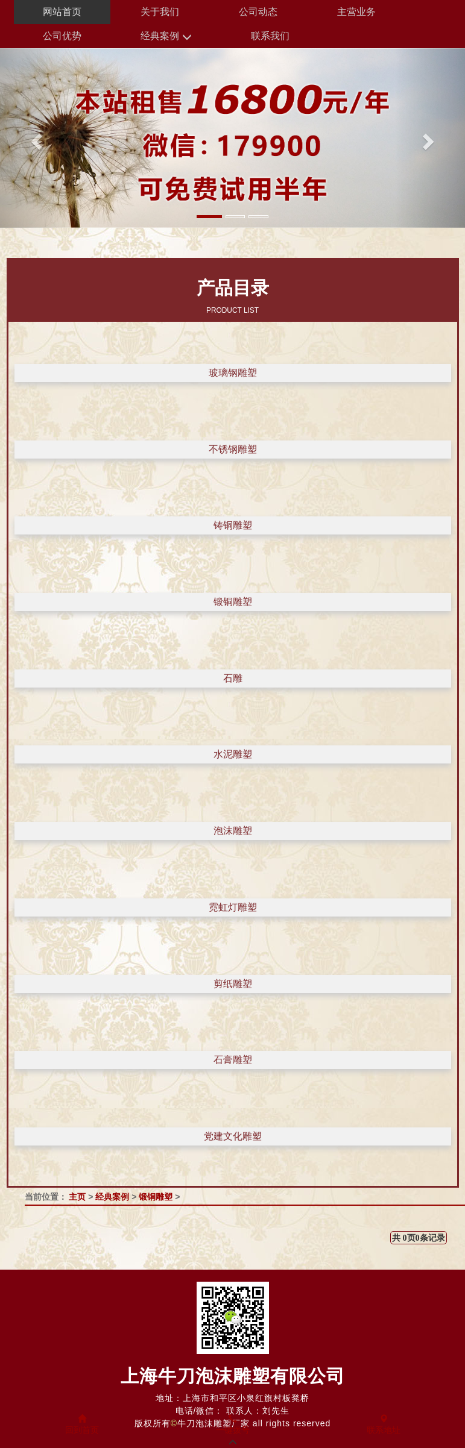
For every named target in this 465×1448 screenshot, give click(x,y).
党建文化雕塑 (233, 1136)
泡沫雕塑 (233, 831)
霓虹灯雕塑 (233, 907)
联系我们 (270, 36)
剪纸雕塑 (233, 984)
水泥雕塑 (233, 754)
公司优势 (62, 36)
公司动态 (258, 12)
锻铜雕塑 (233, 602)
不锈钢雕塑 (233, 449)
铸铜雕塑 (233, 525)
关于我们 (160, 12)
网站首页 (62, 12)
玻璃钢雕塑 (233, 373)
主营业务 (356, 12)
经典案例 (166, 36)
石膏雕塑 (233, 1060)
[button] (35, 138)
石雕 (232, 678)
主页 (77, 1197)
